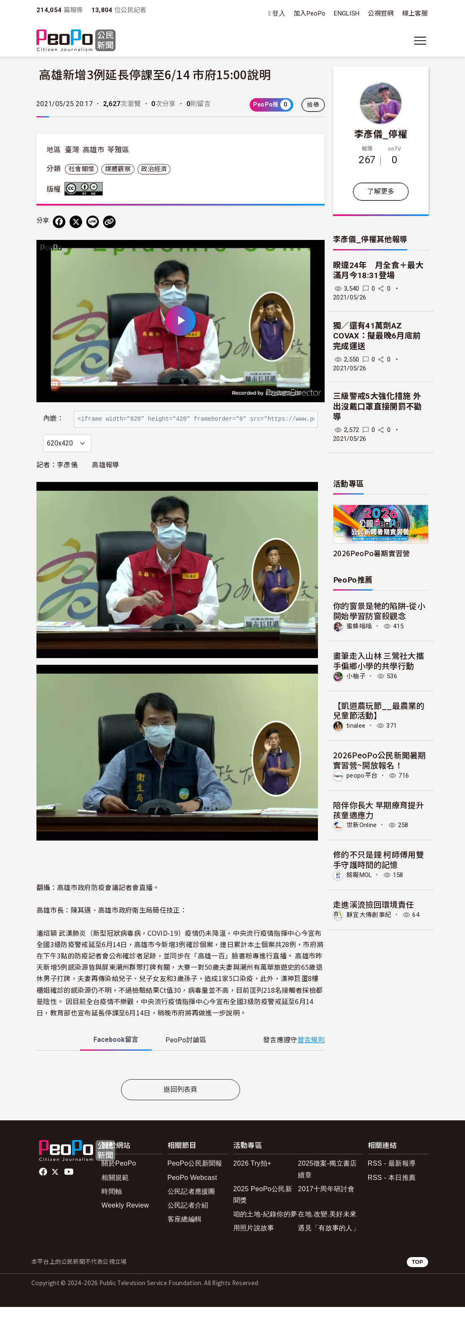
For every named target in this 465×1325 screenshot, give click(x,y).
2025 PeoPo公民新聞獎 (262, 1212)
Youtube (69, 1190)
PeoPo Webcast (192, 1195)
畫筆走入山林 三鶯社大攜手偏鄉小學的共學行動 (378, 660)
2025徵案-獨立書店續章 (327, 1187)
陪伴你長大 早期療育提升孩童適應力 (378, 809)
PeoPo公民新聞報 (195, 1181)
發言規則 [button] (311, 1058)
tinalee (355, 725)
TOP (417, 1280)
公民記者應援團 (191, 1209)
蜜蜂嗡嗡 (359, 626)
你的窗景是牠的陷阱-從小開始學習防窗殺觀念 (379, 610)
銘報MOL (359, 875)
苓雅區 (118, 150)
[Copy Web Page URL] (109, 222)
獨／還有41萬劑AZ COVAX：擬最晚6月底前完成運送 (377, 336)
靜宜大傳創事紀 (368, 915)
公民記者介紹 (188, 1223)
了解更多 (380, 191)
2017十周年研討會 (326, 1206)
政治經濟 (154, 169)
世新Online (361, 825)
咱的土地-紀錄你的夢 (265, 1232)
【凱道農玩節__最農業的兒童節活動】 (378, 710)
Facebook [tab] (115, 1058)
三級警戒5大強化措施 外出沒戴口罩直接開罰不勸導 (377, 406)
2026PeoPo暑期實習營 (371, 553)
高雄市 (93, 150)
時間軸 (111, 1209)
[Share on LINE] (92, 222)
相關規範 (115, 1195)
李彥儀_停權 (380, 133)
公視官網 (380, 13)
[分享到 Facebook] (59, 222)
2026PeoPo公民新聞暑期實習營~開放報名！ (379, 760)
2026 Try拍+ (252, 1181)
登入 (278, 13)
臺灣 (72, 150)
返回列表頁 (180, 1108)
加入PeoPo (310, 13)
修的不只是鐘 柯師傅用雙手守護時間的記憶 (378, 859)
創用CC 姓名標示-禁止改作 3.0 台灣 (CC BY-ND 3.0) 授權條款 (85, 188)
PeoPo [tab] (185, 1058)
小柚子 (356, 676)
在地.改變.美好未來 (327, 1232)
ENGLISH (346, 13)
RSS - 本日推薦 (392, 1195)
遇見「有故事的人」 (328, 1246)
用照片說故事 (253, 1246)
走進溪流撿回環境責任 (373, 904)
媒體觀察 (118, 169)
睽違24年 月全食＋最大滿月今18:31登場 (378, 270)
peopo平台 (361, 775)
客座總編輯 (185, 1237)
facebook (44, 1190)
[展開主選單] (420, 40)
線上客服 (415, 13)
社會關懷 (81, 169)
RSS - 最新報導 (392, 1181)
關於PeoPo (118, 1181)
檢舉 (313, 105)
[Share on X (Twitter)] (76, 222)
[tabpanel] (180, 1085)
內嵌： (53, 415)
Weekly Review (125, 1223)
